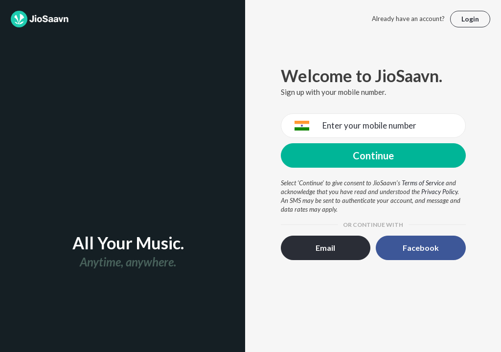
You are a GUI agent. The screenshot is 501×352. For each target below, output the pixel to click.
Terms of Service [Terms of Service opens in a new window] (423, 183)
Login (470, 19)
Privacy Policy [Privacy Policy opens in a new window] (439, 192)
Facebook (421, 247)
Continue (373, 155)
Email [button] (325, 247)
